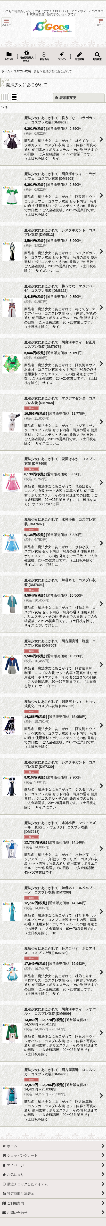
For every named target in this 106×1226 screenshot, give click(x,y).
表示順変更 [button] (65, 98)
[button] (6, 22)
